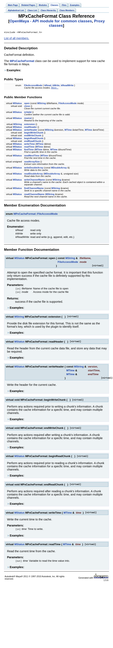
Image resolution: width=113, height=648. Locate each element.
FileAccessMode (33, 86)
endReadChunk (32, 141)
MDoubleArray (59, 168)
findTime (29, 150)
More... (54, 88)
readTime (29, 147)
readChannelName (34, 194)
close (27, 106)
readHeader (30, 127)
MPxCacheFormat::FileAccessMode (35, 214)
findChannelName (34, 188)
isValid (28, 112)
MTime (68, 130)
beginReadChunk (33, 138)
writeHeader (30, 130)
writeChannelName (34, 180)
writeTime (29, 144)
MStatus (17, 103)
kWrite (56, 86)
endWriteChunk (32, 136)
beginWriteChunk (33, 133)
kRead (47, 86)
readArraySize (32, 162)
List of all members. (16, 38)
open (27, 103)
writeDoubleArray (33, 168)
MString (41, 103)
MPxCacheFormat (22, 61)
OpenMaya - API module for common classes (50, 21)
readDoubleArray (33, 174)
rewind (28, 118)
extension (29, 124)
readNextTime (31, 156)
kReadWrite (67, 86)
